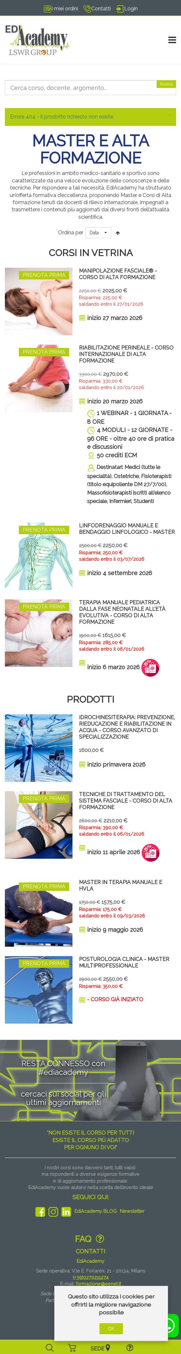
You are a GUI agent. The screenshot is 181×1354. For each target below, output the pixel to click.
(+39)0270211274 (91, 1277)
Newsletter (132, 1211)
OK (111, 1328)
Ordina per (70, 232)
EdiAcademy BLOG (95, 1211)
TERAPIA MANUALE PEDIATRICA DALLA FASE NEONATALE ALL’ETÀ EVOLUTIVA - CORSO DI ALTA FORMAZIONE (122, 612)
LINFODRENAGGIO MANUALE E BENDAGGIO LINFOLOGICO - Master (127, 529)
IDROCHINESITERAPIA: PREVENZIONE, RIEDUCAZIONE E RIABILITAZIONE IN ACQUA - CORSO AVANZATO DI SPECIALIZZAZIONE (127, 727)
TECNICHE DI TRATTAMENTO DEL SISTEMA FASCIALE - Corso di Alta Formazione (125, 800)
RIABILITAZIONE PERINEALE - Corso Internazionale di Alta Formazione (126, 354)
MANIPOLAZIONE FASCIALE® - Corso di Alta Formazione (118, 274)
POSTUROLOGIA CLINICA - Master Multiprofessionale (124, 962)
